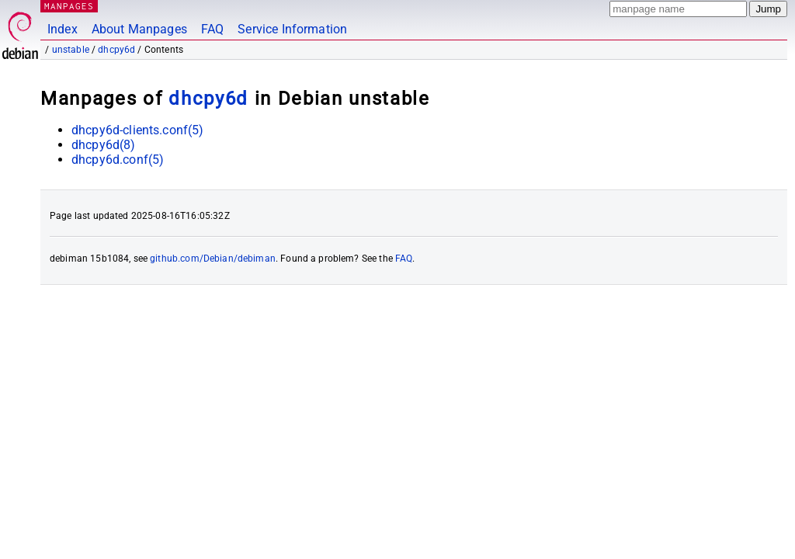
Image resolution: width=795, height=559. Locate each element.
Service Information (292, 29)
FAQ (212, 29)
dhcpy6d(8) (103, 144)
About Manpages (139, 29)
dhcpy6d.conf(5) (117, 159)
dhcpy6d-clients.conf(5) (137, 130)
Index (62, 29)
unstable (70, 49)
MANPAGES (69, 6)
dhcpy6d (116, 49)
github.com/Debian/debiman (213, 258)
